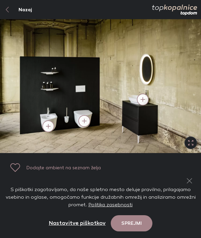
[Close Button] (189, 181)
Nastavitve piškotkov (77, 223)
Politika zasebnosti (110, 205)
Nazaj (16, 9)
